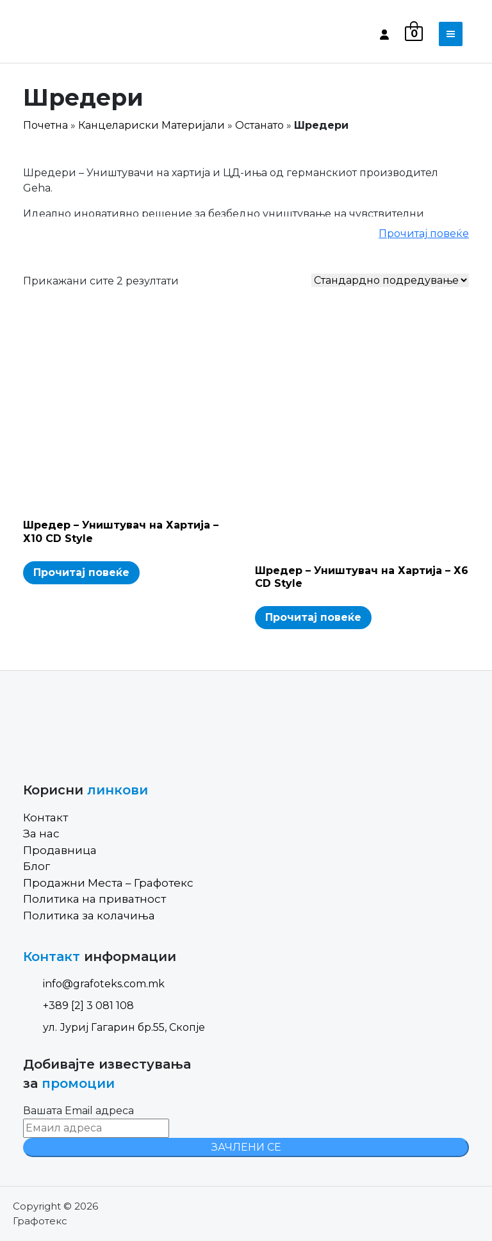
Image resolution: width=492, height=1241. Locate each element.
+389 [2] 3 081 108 (78, 1005)
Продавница (60, 850)
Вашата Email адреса (78, 1111)
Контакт (45, 817)
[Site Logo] (77, 34)
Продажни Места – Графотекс (108, 882)
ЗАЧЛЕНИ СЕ (246, 1147)
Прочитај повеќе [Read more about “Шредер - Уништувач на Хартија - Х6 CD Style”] (313, 617)
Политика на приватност (94, 898)
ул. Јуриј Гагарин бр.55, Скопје (114, 1027)
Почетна (45, 125)
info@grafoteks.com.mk (94, 984)
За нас (41, 833)
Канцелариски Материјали (151, 125)
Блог (36, 866)
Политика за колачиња (89, 915)
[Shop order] (390, 280)
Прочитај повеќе (424, 233)
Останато (259, 125)
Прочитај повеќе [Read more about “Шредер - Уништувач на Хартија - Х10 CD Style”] (81, 572)
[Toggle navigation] (451, 34)
